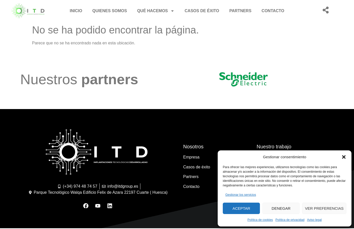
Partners (240, 11)
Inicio (76, 11)
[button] (343, 157)
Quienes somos (109, 11)
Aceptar (241, 208)
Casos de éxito (202, 11)
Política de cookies (260, 220)
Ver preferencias (324, 208)
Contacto (273, 11)
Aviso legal (314, 220)
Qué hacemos (155, 10)
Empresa (191, 157)
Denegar (281, 208)
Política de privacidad (289, 220)
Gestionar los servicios (240, 195)
